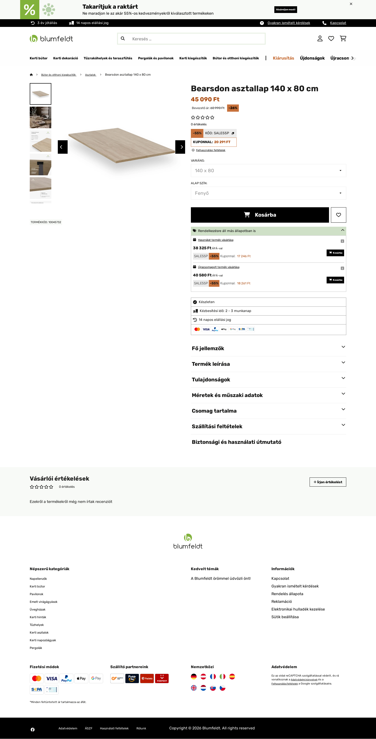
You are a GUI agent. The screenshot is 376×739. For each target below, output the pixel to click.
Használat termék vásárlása (220, 240)
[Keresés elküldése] (123, 39)
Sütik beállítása (285, 617)
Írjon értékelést (323, 482)
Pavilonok (38, 594)
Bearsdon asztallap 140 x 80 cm (136, 75)
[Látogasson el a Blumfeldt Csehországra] (222, 688)
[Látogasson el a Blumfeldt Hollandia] (203, 688)
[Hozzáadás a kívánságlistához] (338, 215)
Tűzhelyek (39, 625)
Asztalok (98, 75)
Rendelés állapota (287, 594)
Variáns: (198, 161)
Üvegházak (40, 609)
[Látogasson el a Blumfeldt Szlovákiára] (213, 688)
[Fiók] (320, 38)
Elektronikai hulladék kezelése (298, 609)
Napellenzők (41, 578)
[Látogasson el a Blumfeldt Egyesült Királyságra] (194, 688)
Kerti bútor (39, 586)
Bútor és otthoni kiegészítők (62, 75)
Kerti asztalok (42, 632)
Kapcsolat (338, 23)
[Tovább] (352, 58)
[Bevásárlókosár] (343, 38)
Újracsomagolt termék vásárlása (224, 267)
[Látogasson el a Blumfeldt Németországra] (194, 677)
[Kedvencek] (331, 38)
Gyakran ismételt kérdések (289, 23)
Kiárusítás (343, 58)
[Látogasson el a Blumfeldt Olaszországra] (222, 677)
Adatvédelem (70, 728)
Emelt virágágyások (47, 601)
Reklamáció (281, 601)
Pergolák (37, 648)
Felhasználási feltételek (287, 683)
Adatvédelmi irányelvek (306, 679)
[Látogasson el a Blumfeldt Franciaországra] (213, 677)
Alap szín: (199, 183)
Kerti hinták (40, 617)
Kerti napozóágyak (46, 640)
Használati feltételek (125, 728)
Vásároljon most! (278, 9)
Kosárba (260, 215)
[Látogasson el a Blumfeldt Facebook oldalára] (32, 730)
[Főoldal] (36, 75)
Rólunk (158, 728)
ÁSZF (95, 728)
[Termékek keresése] (191, 39)
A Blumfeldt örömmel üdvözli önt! (221, 578)
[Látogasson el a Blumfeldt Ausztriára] (203, 677)
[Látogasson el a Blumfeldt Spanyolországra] (232, 677)
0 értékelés (199, 124)
